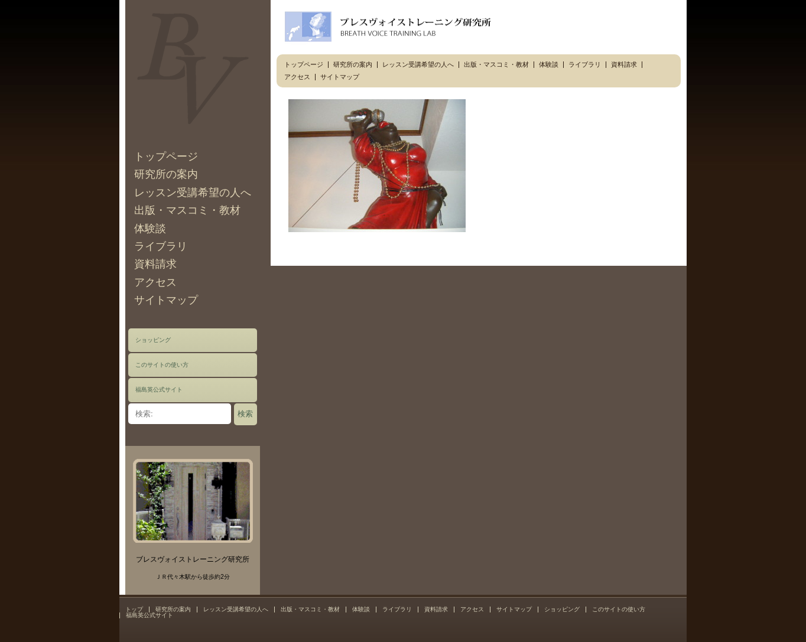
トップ (134, 609)
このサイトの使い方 (161, 364)
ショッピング (153, 340)
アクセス (155, 282)
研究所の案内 (166, 174)
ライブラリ (160, 246)
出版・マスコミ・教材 (187, 210)
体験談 (150, 228)
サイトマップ (166, 300)
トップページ (166, 156)
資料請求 (155, 264)
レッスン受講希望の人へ (192, 192)
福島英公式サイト (159, 389)
